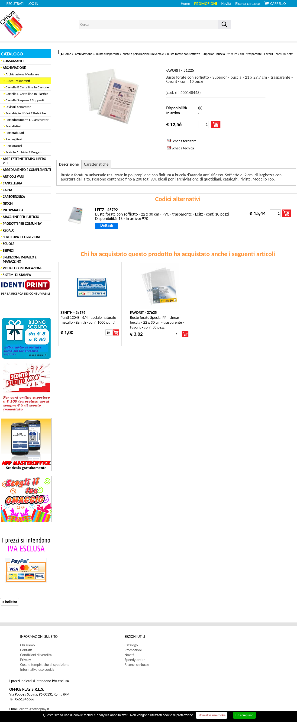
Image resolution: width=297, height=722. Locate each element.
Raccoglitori (14, 139)
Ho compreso (244, 715)
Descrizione (69, 164)
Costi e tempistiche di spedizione (44, 664)
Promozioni (205, 3)
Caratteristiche (96, 164)
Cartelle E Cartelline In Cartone (27, 87)
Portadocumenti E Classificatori (27, 120)
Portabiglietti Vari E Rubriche (26, 113)
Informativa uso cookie (37, 669)
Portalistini (13, 126)
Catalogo (131, 645)
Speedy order (135, 660)
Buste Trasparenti (18, 81)
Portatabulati (15, 133)
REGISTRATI (15, 3)
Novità (226, 3)
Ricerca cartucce (247, 3)
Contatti (26, 650)
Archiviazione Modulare (22, 74)
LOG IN (33, 3)
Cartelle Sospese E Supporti (25, 100)
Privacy (25, 660)
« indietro (9, 602)
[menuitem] (249, 3)
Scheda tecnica (180, 148)
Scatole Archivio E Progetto (24, 152)
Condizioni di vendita (36, 655)
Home (185, 3)
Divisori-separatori (19, 107)
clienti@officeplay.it (34, 709)
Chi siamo (27, 645)
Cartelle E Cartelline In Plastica (27, 94)
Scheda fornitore (182, 141)
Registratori (14, 146)
